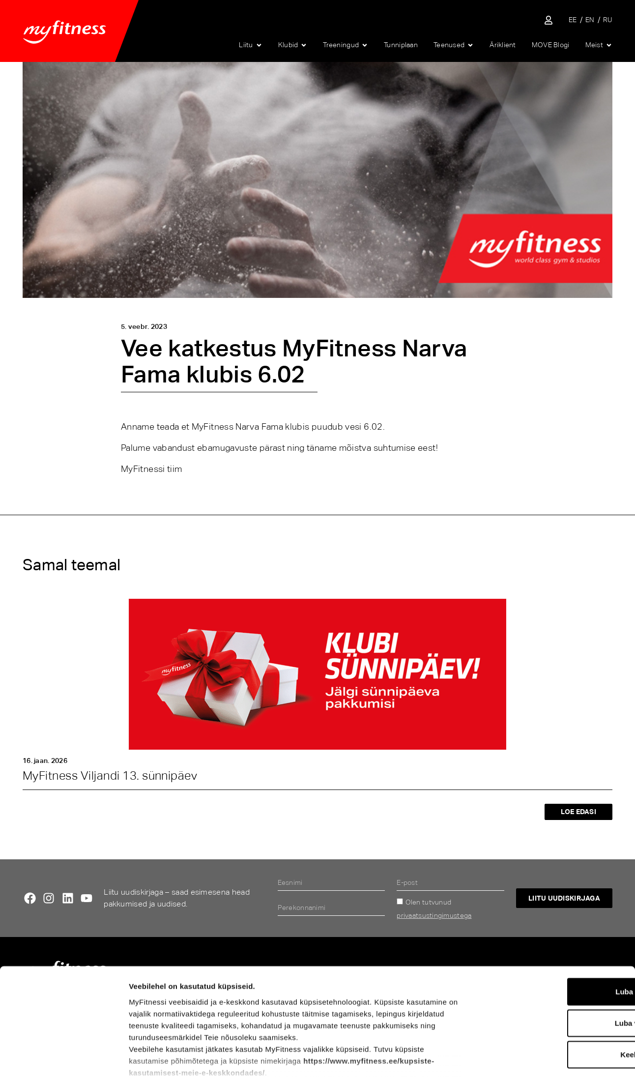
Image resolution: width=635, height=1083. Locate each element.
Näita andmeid (514, 1063)
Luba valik (553, 964)
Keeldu (553, 995)
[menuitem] (573, 20)
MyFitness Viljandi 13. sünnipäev (110, 775)
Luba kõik (553, 932)
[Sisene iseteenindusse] (548, 20)
